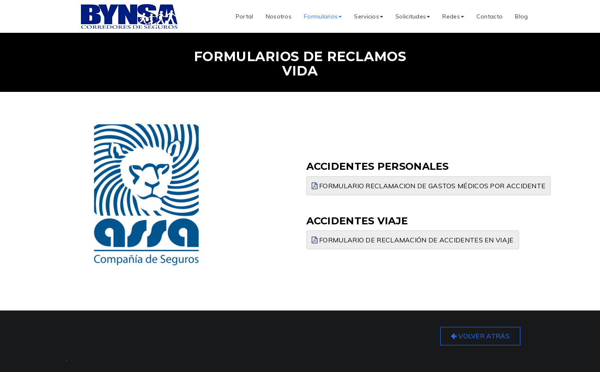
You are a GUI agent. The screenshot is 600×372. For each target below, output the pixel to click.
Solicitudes (412, 16)
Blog (521, 16)
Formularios (323, 16)
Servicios (368, 16)
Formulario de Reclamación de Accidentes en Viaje (413, 240)
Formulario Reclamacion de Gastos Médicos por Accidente (429, 186)
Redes (453, 16)
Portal (244, 16)
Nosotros (279, 16)
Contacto (489, 16)
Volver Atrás (480, 336)
